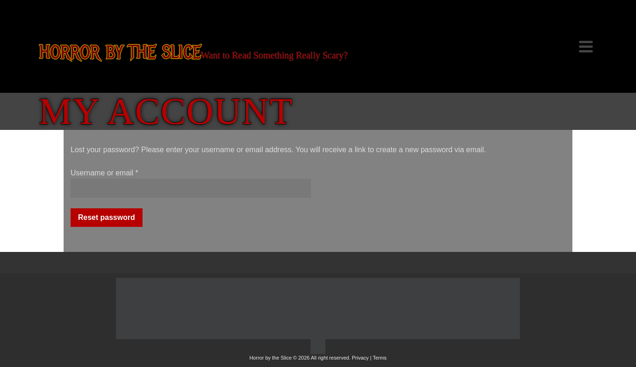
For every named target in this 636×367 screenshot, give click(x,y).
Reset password (106, 217)
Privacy (360, 358)
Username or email (104, 173)
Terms (380, 358)
